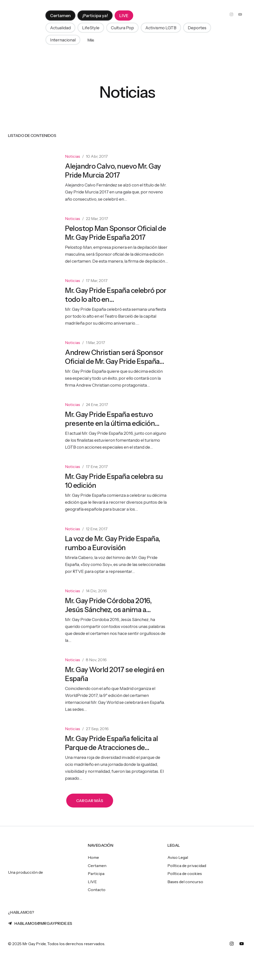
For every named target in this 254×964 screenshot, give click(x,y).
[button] (60, 28)
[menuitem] (60, 16)
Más (90, 40)
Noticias (72, 156)
